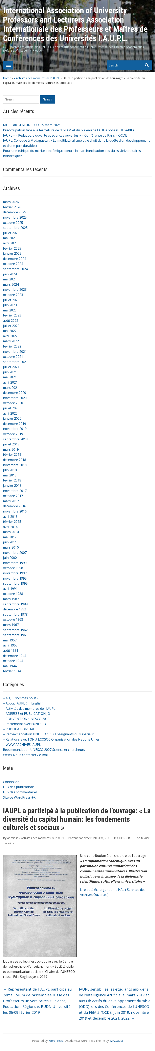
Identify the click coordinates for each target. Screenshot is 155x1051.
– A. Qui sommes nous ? (21, 698)
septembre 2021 (15, 362)
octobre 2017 (13, 496)
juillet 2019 (11, 444)
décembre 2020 (14, 392)
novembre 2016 (15, 511)
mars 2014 (11, 532)
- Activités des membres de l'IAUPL (37, 78)
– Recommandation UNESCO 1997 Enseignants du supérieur (48, 734)
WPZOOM (116, 1041)
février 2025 (12, 248)
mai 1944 (10, 666)
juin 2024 (10, 274)
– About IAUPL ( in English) (23, 703)
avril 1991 (10, 588)
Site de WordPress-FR (19, 797)
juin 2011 (10, 542)
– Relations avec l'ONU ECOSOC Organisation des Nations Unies (51, 739)
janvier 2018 (12, 485)
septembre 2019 (15, 439)
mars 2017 (11, 501)
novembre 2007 (15, 552)
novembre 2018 (15, 465)
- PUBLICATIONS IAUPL (120, 838)
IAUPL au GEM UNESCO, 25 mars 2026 (32, 125)
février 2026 (12, 207)
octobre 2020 (13, 403)
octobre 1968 (13, 619)
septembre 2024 (15, 269)
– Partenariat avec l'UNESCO (24, 724)
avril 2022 (10, 336)
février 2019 (12, 454)
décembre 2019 (14, 423)
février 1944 (12, 671)
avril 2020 (10, 413)
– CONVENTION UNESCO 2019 (26, 719)
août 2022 (10, 320)
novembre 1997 (15, 573)
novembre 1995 (15, 578)
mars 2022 (11, 341)
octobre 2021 (13, 356)
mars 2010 (11, 547)
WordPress (55, 1041)
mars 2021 (11, 387)
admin (11, 838)
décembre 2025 (14, 212)
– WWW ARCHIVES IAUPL (22, 744)
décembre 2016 (14, 506)
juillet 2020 (11, 408)
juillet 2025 (11, 233)
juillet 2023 (11, 300)
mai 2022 (10, 331)
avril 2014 (10, 527)
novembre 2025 (15, 217)
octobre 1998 (13, 568)
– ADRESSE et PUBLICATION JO (26, 713)
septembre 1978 (15, 614)
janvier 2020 (12, 418)
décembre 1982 (14, 609)
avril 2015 (10, 516)
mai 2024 (10, 279)
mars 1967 (11, 625)
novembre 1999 (15, 563)
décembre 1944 (14, 656)
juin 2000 (10, 557)
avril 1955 (10, 645)
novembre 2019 (15, 428)
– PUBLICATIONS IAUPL (21, 729)
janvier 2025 (12, 253)
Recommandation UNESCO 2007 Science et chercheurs (44, 749)
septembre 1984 (15, 604)
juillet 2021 (11, 367)
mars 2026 (11, 202)
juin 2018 (10, 470)
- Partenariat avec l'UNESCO (84, 838)
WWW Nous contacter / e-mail (25, 755)
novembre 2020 (15, 398)
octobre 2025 (13, 222)
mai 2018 (10, 475)
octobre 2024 (13, 263)
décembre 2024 (14, 258)
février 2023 (12, 315)
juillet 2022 (11, 326)
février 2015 (12, 521)
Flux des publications (19, 787)
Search (147, 65)
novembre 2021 (15, 351)
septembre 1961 (15, 635)
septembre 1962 (15, 630)
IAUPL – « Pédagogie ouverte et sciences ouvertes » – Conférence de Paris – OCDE (65, 135)
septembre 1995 (15, 583)
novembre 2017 (15, 491)
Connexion (11, 782)
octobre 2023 (13, 295)
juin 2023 (10, 305)
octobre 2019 (13, 434)
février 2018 (12, 480)
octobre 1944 (13, 661)
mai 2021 (10, 377)
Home (7, 78)
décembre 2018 (14, 460)
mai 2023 (10, 310)
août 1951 (10, 650)
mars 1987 (11, 599)
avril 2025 (10, 243)
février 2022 (12, 346)
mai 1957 (10, 640)
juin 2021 (10, 372)
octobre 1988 (13, 593)
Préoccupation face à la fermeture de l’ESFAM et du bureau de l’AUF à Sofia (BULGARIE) (68, 130)
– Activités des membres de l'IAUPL (29, 708)
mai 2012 (10, 537)
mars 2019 (11, 449)
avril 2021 (10, 382)
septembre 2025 (15, 227)
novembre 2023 (15, 289)
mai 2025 (10, 238)
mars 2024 (11, 284)
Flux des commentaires (20, 792)
